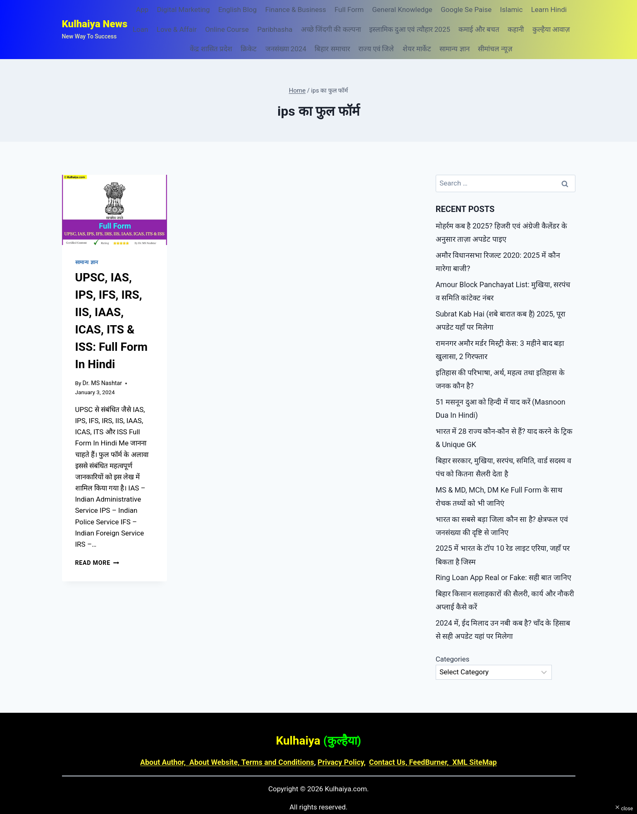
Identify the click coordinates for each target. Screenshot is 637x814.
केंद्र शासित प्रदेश (211, 49)
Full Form (349, 9)
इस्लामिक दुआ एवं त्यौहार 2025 (409, 29)
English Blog (237, 9)
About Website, (220, 744)
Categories (453, 641)
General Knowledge (402, 9)
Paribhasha (274, 29)
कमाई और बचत (478, 29)
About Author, (171, 744)
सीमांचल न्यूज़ (495, 49)
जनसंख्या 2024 (285, 49)
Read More (96, 562)
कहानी (516, 29)
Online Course (227, 29)
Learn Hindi (549, 9)
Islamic (511, 9)
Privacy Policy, (340, 744)
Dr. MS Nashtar (101, 382)
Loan (140, 29)
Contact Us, (386, 744)
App (142, 9)
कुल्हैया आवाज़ (551, 29)
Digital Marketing (183, 9)
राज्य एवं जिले (376, 49)
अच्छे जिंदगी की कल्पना (331, 29)
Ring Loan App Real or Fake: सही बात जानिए (500, 563)
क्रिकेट (249, 49)
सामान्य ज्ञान (454, 49)
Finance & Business (295, 9)
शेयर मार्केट (417, 49)
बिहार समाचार (332, 49)
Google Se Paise (466, 9)
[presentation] (114, 210)
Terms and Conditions (279, 744)
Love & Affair (177, 29)
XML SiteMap (467, 744)
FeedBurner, (425, 744)
